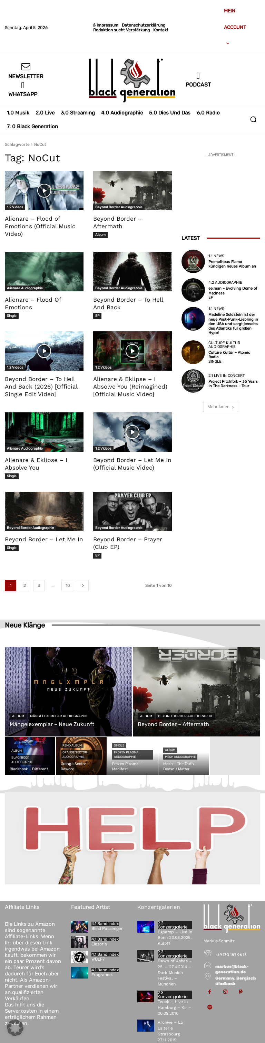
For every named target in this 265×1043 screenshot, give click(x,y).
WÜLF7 (98, 959)
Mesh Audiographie (180, 757)
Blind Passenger (107, 928)
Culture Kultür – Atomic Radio (229, 354)
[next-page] (83, 585)
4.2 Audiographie (225, 282)
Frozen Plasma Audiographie (126, 755)
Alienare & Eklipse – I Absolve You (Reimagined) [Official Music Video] (130, 386)
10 (68, 585)
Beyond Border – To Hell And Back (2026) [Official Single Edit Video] (41, 386)
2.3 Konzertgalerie (172, 925)
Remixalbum (72, 745)
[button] (253, 119)
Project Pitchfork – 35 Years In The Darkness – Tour (233, 383)
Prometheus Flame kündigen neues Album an (232, 264)
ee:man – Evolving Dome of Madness (232, 290)
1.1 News (216, 256)
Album (100, 235)
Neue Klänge (25, 625)
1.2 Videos (15, 207)
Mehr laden (220, 407)
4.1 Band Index (105, 924)
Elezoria (99, 944)
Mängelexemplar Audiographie (59, 716)
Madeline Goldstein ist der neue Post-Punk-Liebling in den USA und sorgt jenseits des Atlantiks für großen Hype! (233, 323)
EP (97, 316)
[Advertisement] (220, 193)
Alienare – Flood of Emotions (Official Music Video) (40, 226)
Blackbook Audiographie (22, 760)
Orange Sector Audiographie (74, 755)
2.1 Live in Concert (226, 376)
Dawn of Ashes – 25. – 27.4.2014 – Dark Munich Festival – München (175, 972)
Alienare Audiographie (25, 288)
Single (12, 316)
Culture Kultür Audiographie (224, 345)
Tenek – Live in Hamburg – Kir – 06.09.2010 (174, 1007)
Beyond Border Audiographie (119, 207)
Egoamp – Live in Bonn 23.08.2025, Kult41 (175, 938)
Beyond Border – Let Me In (44, 539)
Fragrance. (102, 974)
